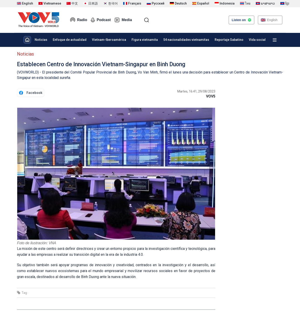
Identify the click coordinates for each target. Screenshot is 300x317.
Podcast (101, 20)
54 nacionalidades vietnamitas (186, 39)
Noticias (41, 39)
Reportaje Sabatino (229, 39)
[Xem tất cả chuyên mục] (274, 40)
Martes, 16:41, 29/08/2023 (196, 91)
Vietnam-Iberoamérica (109, 39)
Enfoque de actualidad (69, 39)
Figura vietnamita (145, 39)
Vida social (257, 39)
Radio (78, 20)
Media (123, 20)
